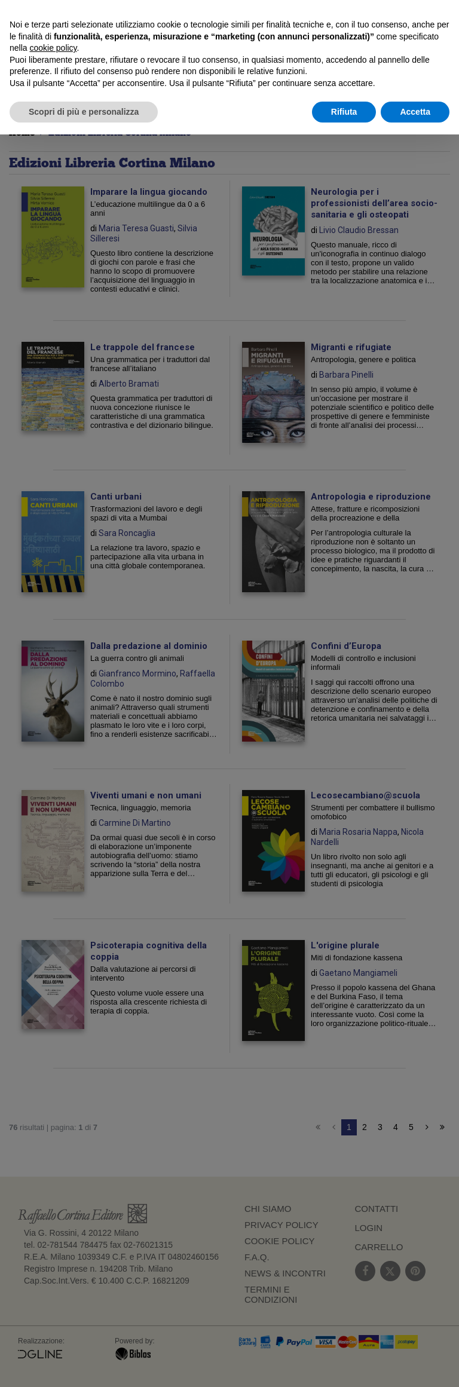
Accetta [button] (415, 112)
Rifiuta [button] (344, 112)
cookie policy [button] (52, 48)
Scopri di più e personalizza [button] (84, 112)
